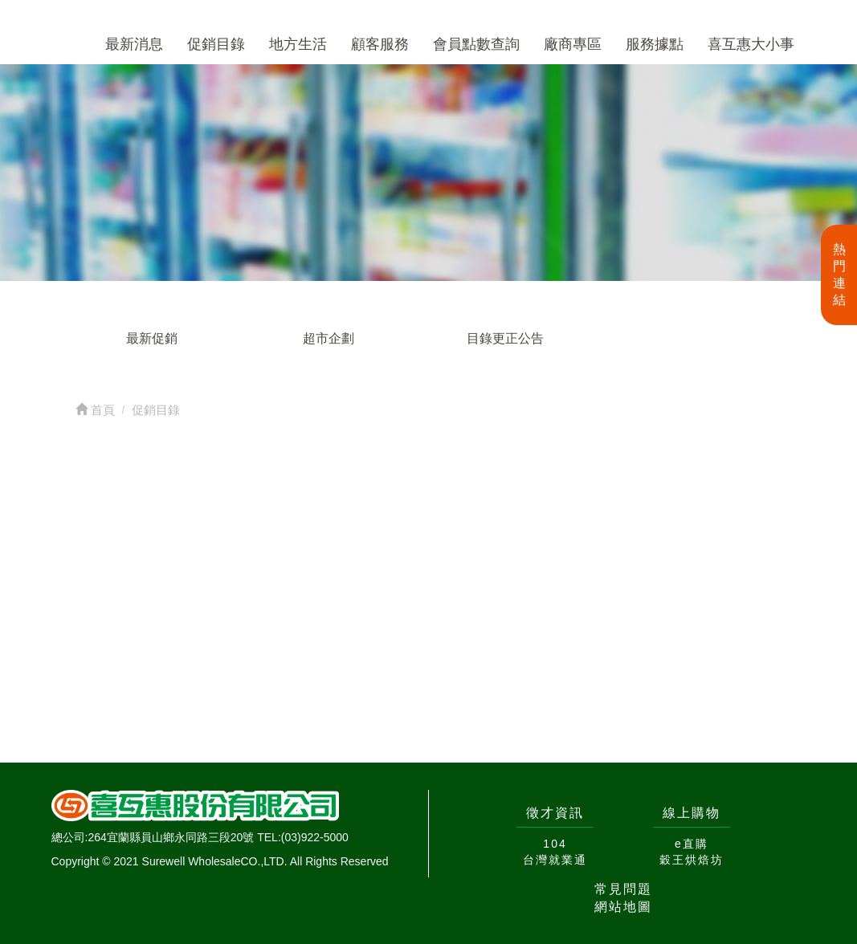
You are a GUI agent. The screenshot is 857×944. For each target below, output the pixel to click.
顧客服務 (380, 44)
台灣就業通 (555, 859)
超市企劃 (328, 338)
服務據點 (655, 44)
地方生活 (298, 44)
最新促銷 (152, 338)
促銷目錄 (216, 44)
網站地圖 (623, 906)
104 (554, 843)
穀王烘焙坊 (691, 859)
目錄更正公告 (505, 338)
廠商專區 (573, 44)
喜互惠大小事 (751, 44)
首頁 (95, 410)
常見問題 (623, 889)
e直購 (691, 843)
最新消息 (134, 44)
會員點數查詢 (476, 44)
